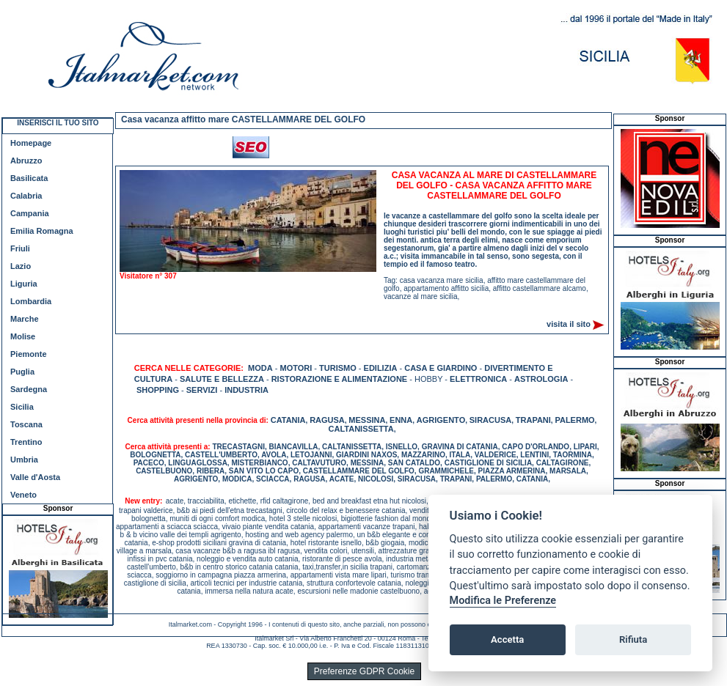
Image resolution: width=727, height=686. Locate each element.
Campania (29, 213)
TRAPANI (533, 420)
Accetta (507, 639)
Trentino (26, 442)
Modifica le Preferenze (503, 600)
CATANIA (288, 420)
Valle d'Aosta (35, 477)
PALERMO (574, 420)
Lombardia (30, 301)
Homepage (30, 143)
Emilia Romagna (41, 230)
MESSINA (366, 420)
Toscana (26, 424)
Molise (22, 336)
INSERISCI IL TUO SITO (57, 123)
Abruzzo (26, 160)
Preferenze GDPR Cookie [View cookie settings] (364, 671)
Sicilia (22, 406)
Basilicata (29, 178)
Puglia (22, 371)
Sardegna (28, 389)
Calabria (26, 195)
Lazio (20, 266)
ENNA (401, 420)
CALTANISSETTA (361, 428)
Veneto (23, 494)
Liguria (23, 283)
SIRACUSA (490, 420)
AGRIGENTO (441, 420)
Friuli (20, 248)
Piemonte (28, 354)
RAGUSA (327, 420)
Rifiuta (633, 639)
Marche (24, 318)
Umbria (24, 459)
